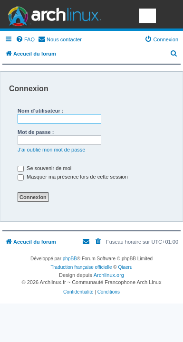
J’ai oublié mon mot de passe (51, 149)
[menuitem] (25, 39)
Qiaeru (125, 267)
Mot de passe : (36, 132)
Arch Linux (52, 14)
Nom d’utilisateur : (41, 111)
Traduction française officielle (81, 267)
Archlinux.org (109, 275)
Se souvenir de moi (44, 168)
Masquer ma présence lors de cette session (73, 177)
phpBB (70, 258)
